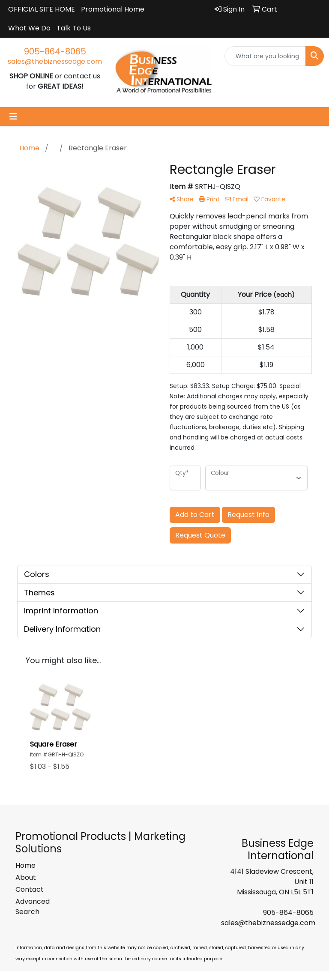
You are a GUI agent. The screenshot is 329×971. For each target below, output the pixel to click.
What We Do (29, 28)
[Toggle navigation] (13, 116)
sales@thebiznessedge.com (55, 61)
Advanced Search (32, 906)
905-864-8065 (55, 51)
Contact (29, 889)
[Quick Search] (265, 56)
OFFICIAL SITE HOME (41, 9)
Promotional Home (112, 9)
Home (25, 865)
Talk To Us (74, 28)
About (25, 877)
